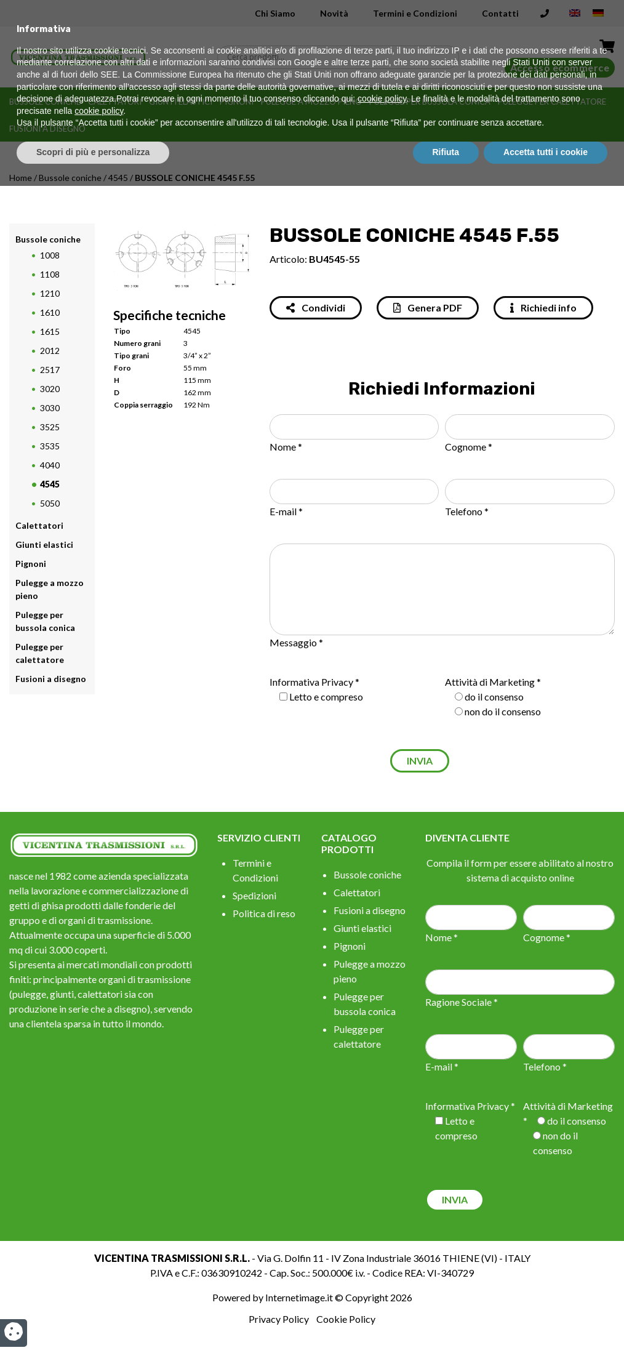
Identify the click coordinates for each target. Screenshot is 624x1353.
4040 (50, 465)
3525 (50, 427)
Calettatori (115, 101)
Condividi (315, 307)
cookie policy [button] (382, 1266)
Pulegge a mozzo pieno (311, 101)
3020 (50, 388)
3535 (50, 446)
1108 (50, 274)
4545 (118, 177)
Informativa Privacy (311, 682)
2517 (50, 369)
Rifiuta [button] (446, 1319)
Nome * (286, 446)
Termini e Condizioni (415, 13)
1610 (50, 312)
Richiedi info (543, 307)
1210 (50, 293)
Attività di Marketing (490, 682)
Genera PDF (427, 307)
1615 (50, 331)
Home (20, 177)
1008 (50, 255)
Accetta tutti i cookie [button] (545, 1319)
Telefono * (467, 511)
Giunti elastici (180, 101)
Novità (334, 13)
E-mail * (286, 511)
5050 (50, 503)
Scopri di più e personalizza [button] (93, 1319)
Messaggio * (296, 642)
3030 (50, 408)
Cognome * (468, 446)
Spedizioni (254, 895)
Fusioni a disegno (47, 129)
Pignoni (237, 101)
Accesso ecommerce (560, 67)
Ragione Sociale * (461, 1002)
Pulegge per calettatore (552, 101)
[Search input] (341, 57)
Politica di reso (264, 913)
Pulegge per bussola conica (429, 101)
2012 (50, 350)
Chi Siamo (275, 13)
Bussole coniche (45, 101)
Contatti (500, 13)
